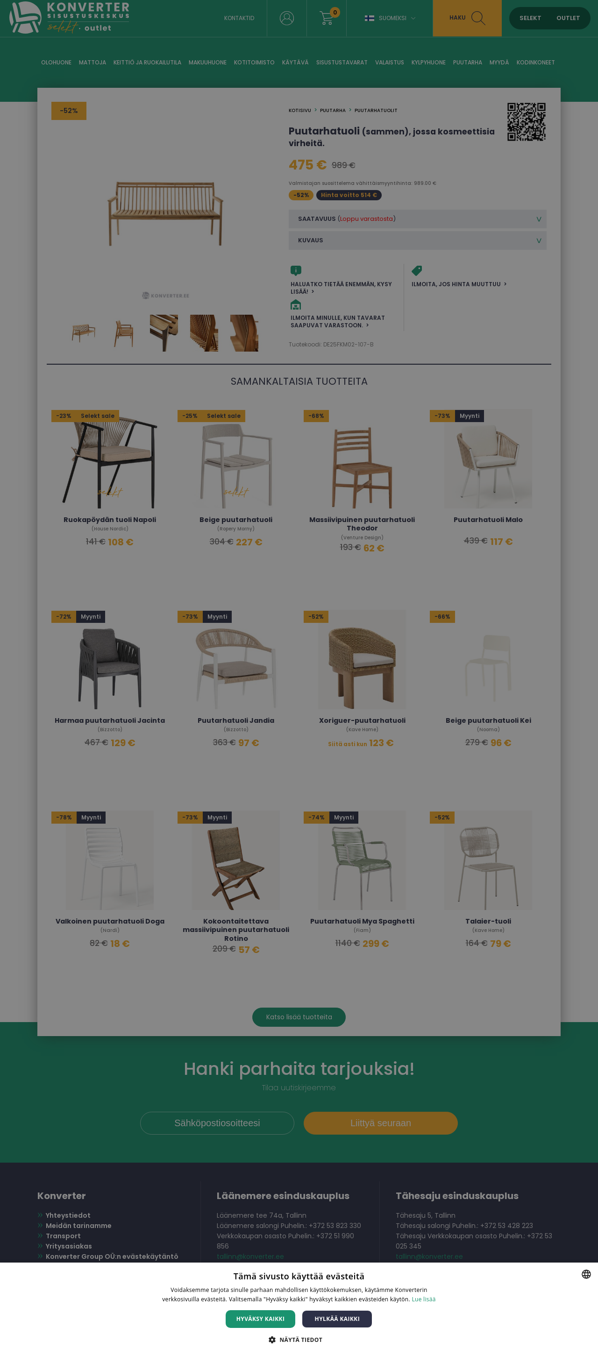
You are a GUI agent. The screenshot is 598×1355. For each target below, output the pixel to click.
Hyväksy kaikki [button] (260, 1319)
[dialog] (299, 677)
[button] (299, 1339)
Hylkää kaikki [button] (337, 1319)
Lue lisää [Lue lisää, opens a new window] (423, 1299)
